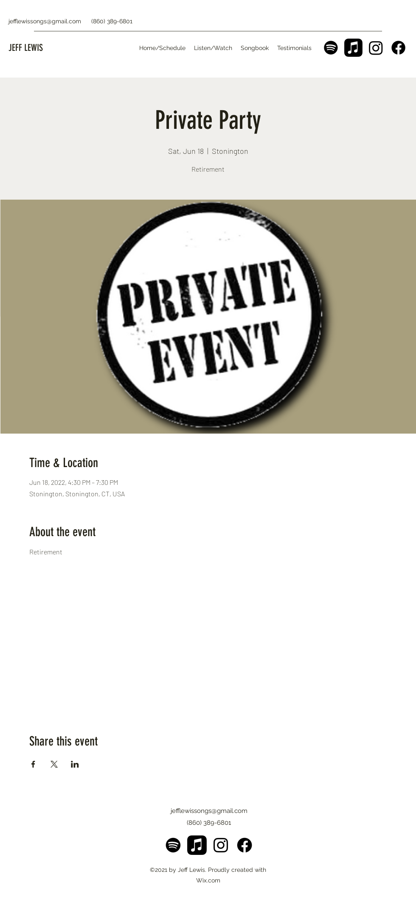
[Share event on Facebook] (33, 764)
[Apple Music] (353, 48)
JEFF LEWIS (25, 47)
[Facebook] (398, 48)
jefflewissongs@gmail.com (44, 21)
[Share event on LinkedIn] (75, 764)
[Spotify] (331, 48)
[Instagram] (376, 48)
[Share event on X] (54, 764)
